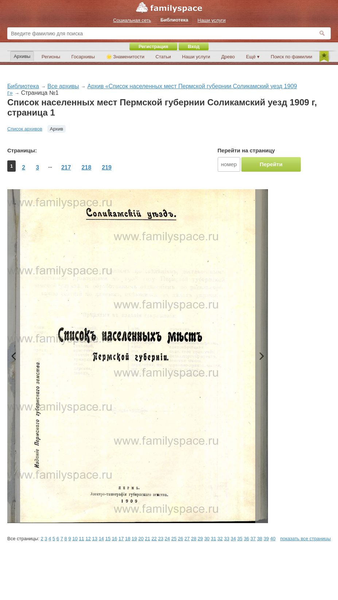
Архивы (22, 56)
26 (180, 538)
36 (246, 538)
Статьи (163, 56)
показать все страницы (305, 538)
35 (239, 538)
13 (94, 538)
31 (213, 538)
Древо (228, 56)
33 (226, 538)
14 (101, 538)
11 (81, 538)
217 (66, 167)
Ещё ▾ (253, 56)
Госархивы (83, 56)
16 (114, 538)
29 (200, 538)
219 (107, 167)
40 (272, 538)
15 (107, 538)
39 (266, 538)
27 (187, 538)
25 (173, 538)
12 (87, 538)
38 (259, 538)
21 (147, 538)
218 (87, 167)
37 (253, 538)
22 (153, 538)
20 (140, 538)
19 (134, 538)
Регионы (51, 56)
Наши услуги (196, 56)
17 (121, 538)
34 (233, 538)
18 (127, 538)
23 (160, 538)
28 (193, 538)
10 (74, 538)
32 (219, 538)
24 (167, 538)
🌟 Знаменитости (125, 56)
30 (206, 538)
